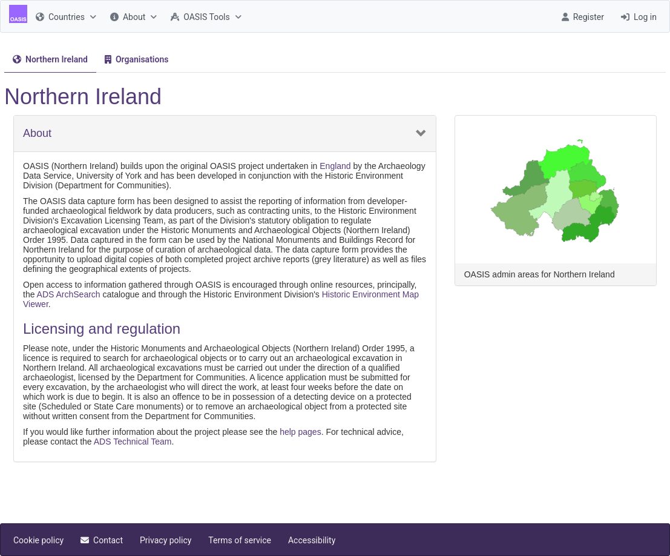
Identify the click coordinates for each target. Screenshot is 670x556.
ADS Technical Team (133, 441)
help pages (300, 432)
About (37, 133)
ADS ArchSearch (68, 294)
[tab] (50, 60)
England (335, 166)
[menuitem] (64, 16)
